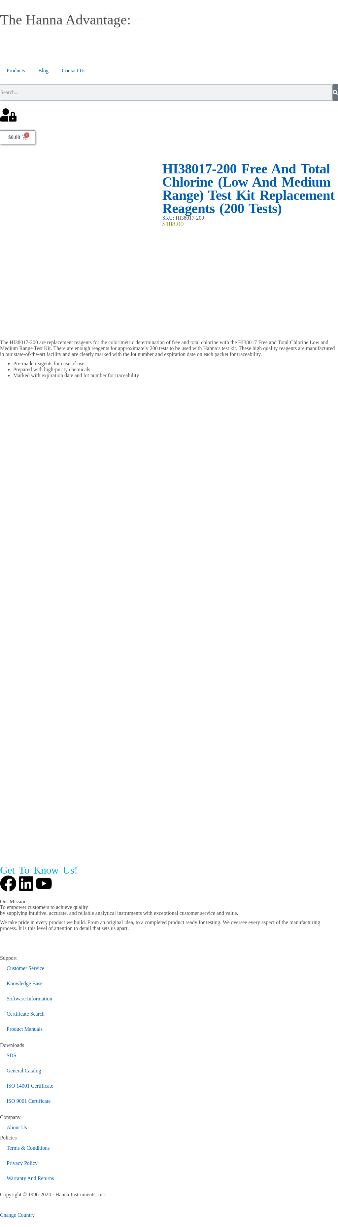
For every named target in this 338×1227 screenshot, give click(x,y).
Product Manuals (25, 1029)
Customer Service (25, 968)
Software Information (29, 998)
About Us (17, 1127)
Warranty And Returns (30, 1178)
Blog (43, 70)
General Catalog (24, 1070)
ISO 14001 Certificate (30, 1086)
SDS (11, 1055)
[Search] (335, 92)
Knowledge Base (25, 983)
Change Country (17, 1215)
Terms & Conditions (28, 1148)
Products (16, 70)
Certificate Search (26, 1014)
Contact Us (73, 70)
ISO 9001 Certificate (29, 1101)
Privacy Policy (22, 1163)
